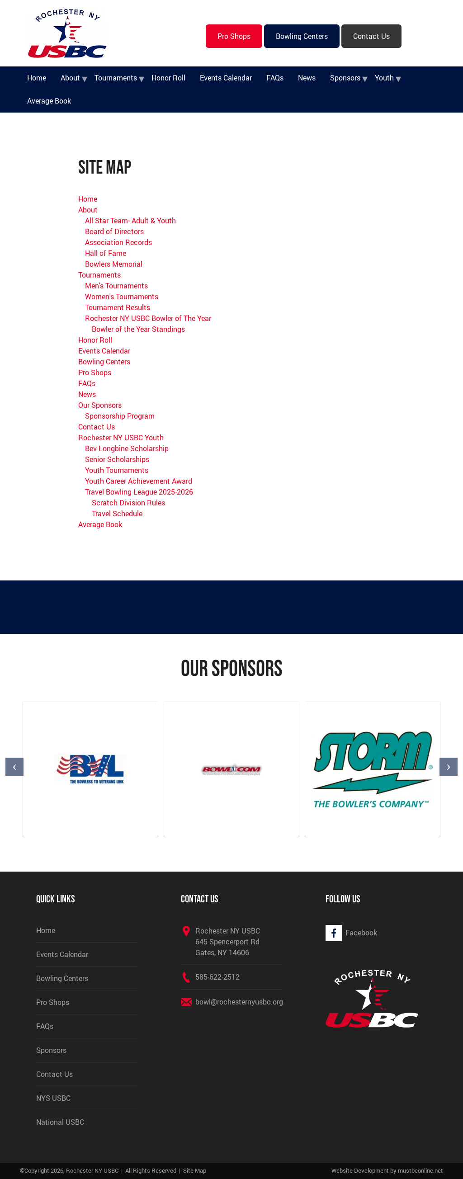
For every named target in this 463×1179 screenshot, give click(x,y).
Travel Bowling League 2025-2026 (139, 492)
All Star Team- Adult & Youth (130, 221)
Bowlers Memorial (113, 264)
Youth (384, 78)
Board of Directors (114, 231)
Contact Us (371, 36)
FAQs (274, 78)
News (307, 78)
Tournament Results (117, 307)
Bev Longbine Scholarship (127, 448)
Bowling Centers (302, 36)
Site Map (194, 1170)
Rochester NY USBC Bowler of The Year (148, 318)
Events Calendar (226, 78)
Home (36, 78)
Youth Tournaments (116, 470)
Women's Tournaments (121, 297)
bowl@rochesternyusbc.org (239, 1002)
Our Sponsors (100, 405)
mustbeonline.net (420, 1170)
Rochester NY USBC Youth (121, 438)
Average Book (49, 101)
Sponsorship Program (120, 416)
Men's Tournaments (116, 286)
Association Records (118, 242)
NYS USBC (53, 1098)
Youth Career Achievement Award (138, 481)
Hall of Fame (105, 253)
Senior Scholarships (117, 459)
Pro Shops (233, 36)
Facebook (361, 933)
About (70, 78)
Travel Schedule (117, 514)
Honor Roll (168, 78)
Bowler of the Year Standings (138, 329)
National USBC (60, 1122)
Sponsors (345, 78)
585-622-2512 (217, 977)
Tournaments (115, 78)
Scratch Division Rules (128, 503)
